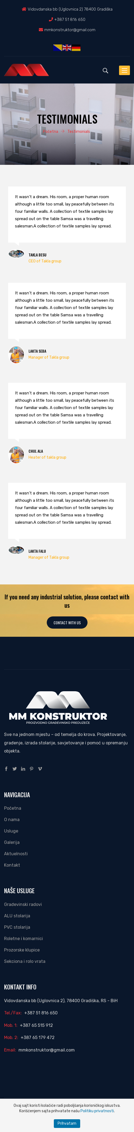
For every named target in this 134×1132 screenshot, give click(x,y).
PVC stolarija (17, 927)
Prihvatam (67, 1123)
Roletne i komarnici (23, 938)
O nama (12, 819)
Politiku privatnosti (97, 1111)
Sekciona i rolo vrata (24, 961)
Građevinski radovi (23, 904)
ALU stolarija (17, 915)
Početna (12, 808)
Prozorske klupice (22, 950)
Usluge (11, 831)
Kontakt (12, 865)
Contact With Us (67, 622)
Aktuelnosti (16, 853)
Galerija (12, 842)
